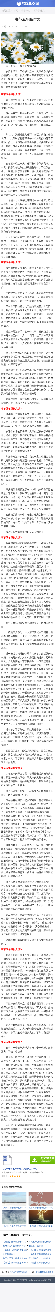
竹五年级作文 (9, 1254)
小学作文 (25, 10)
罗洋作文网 (22, 1280)
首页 (15, 10)
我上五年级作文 (36, 1246)
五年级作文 (39, 10)
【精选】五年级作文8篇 (39, 1262)
